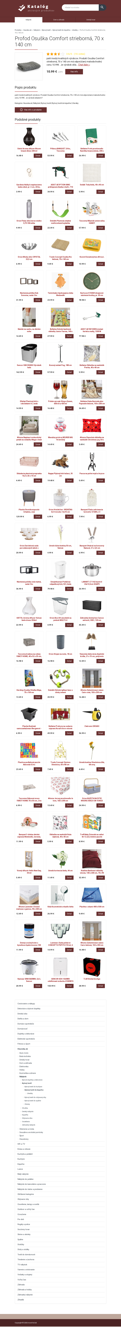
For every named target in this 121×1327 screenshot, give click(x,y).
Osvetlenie (26, 1122)
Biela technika (25, 1057)
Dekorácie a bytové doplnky (29, 1009)
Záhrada (21, 1285)
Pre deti (21, 1220)
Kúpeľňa (25, 1115)
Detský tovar (91, 20)
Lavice (20, 1169)
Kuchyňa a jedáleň (25, 1154)
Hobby (22, 1070)
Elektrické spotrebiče (26, 1039)
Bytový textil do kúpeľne (61, 30)
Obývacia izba (27, 1119)
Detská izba (22, 1014)
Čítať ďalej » (84, 64)
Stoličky (21, 1245)
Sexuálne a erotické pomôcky (31, 1133)
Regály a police (24, 1225)
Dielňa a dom (23, 1019)
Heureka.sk (27, 30)
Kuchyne (21, 1159)
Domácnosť (22, 1029)
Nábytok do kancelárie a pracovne (32, 1184)
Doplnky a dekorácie (26, 1034)
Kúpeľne (21, 1164)
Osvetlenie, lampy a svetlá (28, 1205)
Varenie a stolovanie (26, 1270)
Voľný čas (22, 1280)
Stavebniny (24, 1139)
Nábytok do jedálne (25, 1179)
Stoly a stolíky (23, 1250)
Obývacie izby (23, 1200)
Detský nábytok (27, 1112)
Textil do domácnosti (26, 1255)
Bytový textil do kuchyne (33, 1087)
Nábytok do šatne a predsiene (30, 1189)
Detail (38, 156)
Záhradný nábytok (28, 1125)
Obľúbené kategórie (26, 1194)
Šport (21, 1136)
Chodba (25, 1108)
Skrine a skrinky (24, 1235)
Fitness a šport (24, 1044)
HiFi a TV (21, 1144)
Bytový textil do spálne (33, 1101)
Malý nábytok (23, 1174)
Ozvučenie (22, 1215)
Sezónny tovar (24, 1230)
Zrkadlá (21, 1300)
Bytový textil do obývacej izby (35, 1098)
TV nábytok (22, 1265)
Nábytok (28, 20)
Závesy (27, 1104)
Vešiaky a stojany (25, 1275)
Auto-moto (23, 1053)
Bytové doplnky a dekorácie (32, 1080)
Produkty (18, 30)
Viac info (74, 72)
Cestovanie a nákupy (26, 1004)
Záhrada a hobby (25, 1290)
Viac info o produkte (32, 109)
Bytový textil (46, 30)
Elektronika (23, 1067)
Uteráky (75, 30)
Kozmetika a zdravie (27, 1074)
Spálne (20, 1240)
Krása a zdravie (24, 1149)
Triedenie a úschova (26, 1260)
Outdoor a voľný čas (26, 1209)
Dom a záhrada (58, 20)
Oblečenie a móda (26, 1129)
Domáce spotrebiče (26, 1024)
